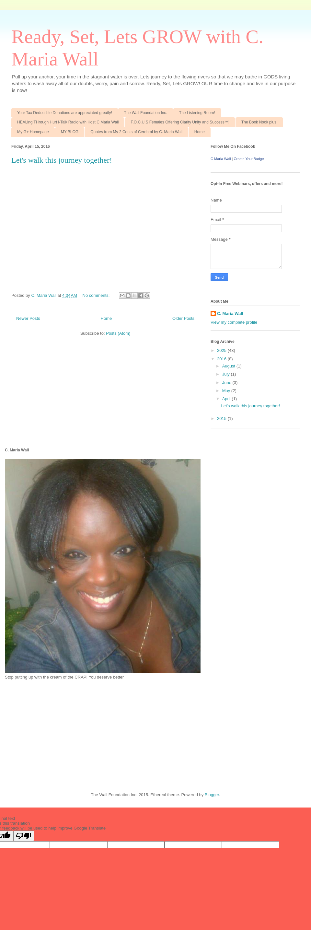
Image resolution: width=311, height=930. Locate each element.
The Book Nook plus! (259, 122)
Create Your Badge (249, 159)
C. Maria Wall (230, 313)
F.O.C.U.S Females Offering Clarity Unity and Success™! (180, 122)
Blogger (212, 794)
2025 (222, 350)
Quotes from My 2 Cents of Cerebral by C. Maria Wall (136, 132)
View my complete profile (234, 322)
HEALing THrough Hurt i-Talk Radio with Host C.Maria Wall (68, 122)
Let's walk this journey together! (61, 160)
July (226, 374)
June (227, 382)
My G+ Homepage (33, 132)
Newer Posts (28, 318)
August (229, 366)
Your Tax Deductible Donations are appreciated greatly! (64, 112)
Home (199, 132)
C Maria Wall (221, 159)
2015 (222, 418)
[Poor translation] (23, 836)
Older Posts (183, 318)
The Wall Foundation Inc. (145, 112)
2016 (222, 358)
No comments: (97, 295)
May (226, 390)
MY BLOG (69, 132)
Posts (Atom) (118, 333)
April (227, 398)
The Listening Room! (197, 112)
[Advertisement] (53, 730)
